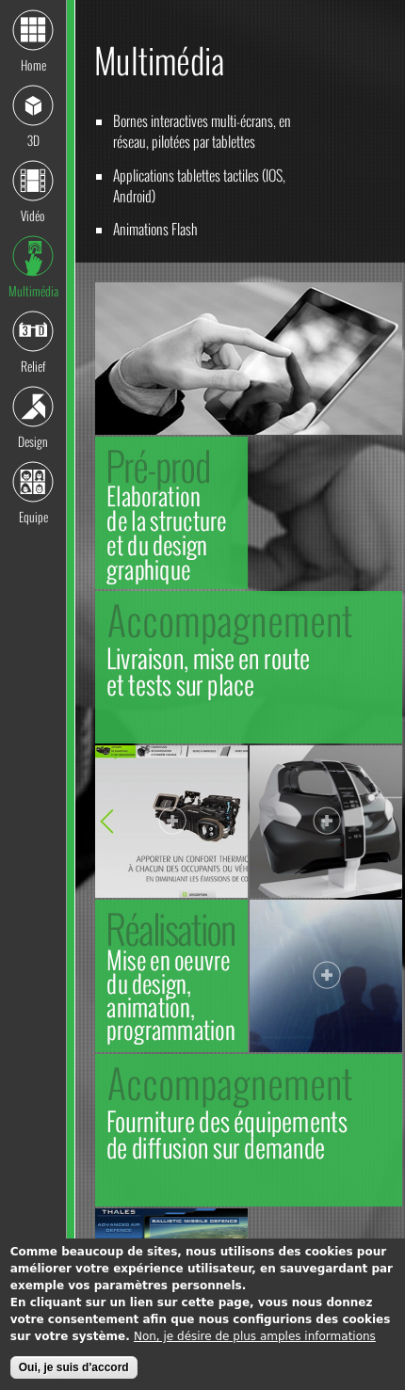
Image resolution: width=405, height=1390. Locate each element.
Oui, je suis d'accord (74, 1372)
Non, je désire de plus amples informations (255, 1341)
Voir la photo (172, 822)
